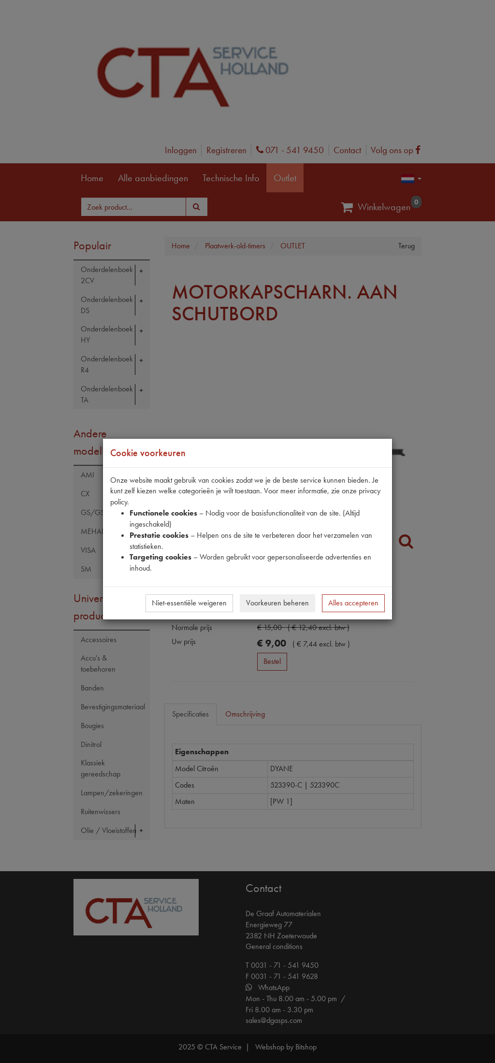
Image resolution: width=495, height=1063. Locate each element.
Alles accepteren (353, 603)
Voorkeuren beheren (277, 603)
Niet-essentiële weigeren (189, 603)
